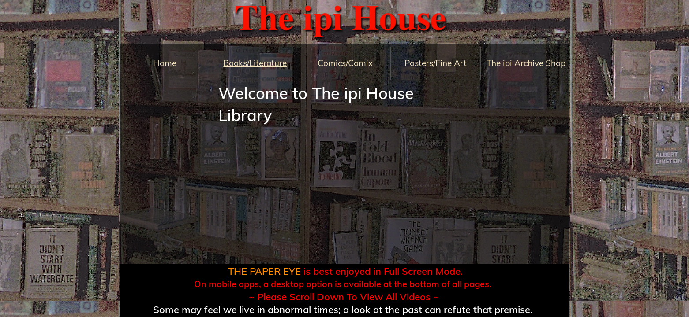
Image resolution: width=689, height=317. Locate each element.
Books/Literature (255, 63)
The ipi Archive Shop (526, 63)
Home (164, 63)
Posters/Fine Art (435, 63)
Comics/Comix (345, 63)
